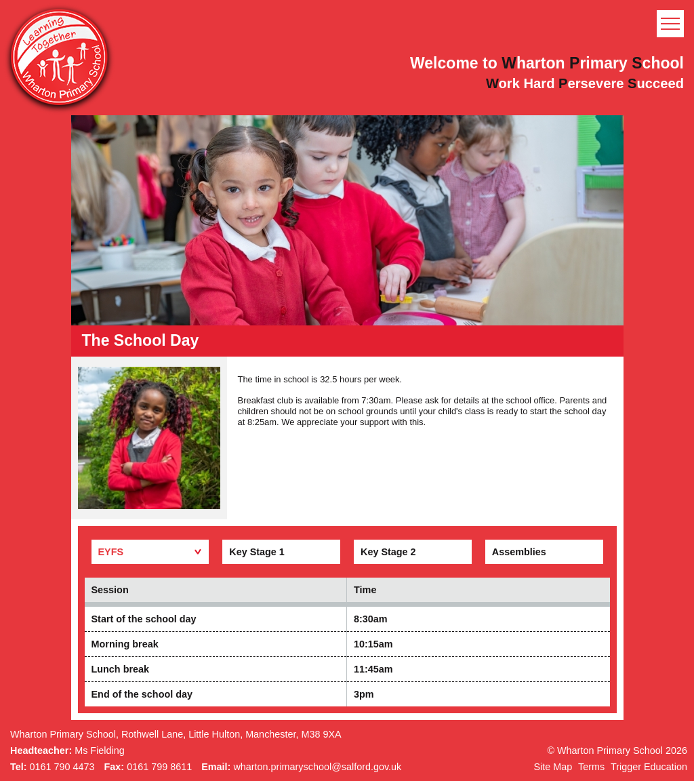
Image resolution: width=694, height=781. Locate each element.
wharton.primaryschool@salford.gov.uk (317, 766)
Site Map (552, 766)
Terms (591, 766)
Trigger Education (649, 766)
